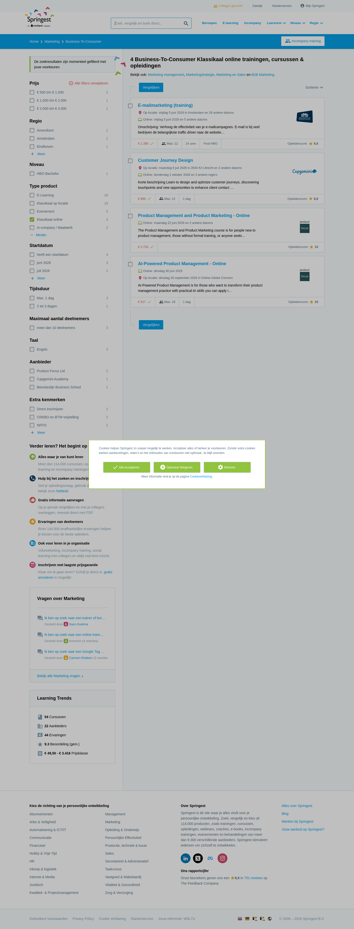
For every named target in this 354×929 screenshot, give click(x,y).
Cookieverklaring (201, 476)
